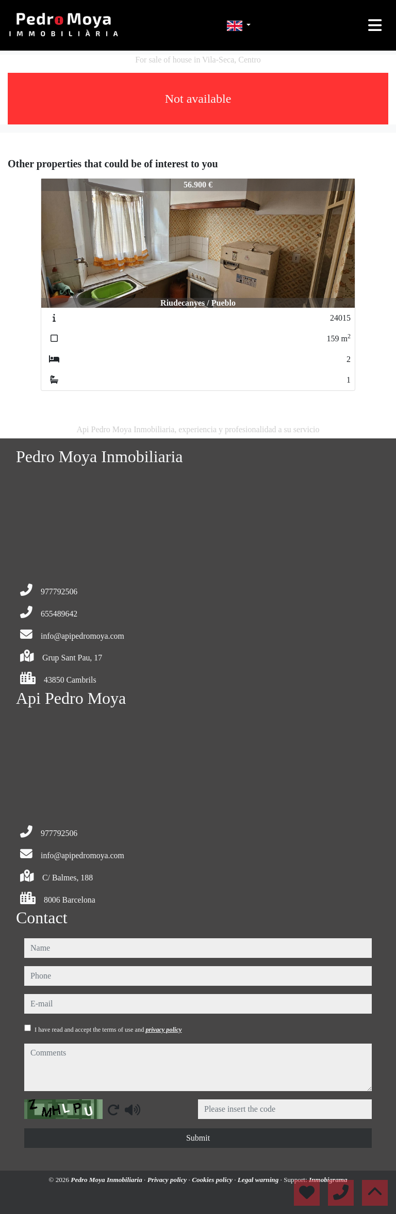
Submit (198, 1137)
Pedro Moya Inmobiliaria (107, 1180)
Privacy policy (168, 1180)
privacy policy (163, 1029)
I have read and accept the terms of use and (108, 1029)
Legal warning (259, 1180)
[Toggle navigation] (375, 25)
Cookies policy (213, 1180)
